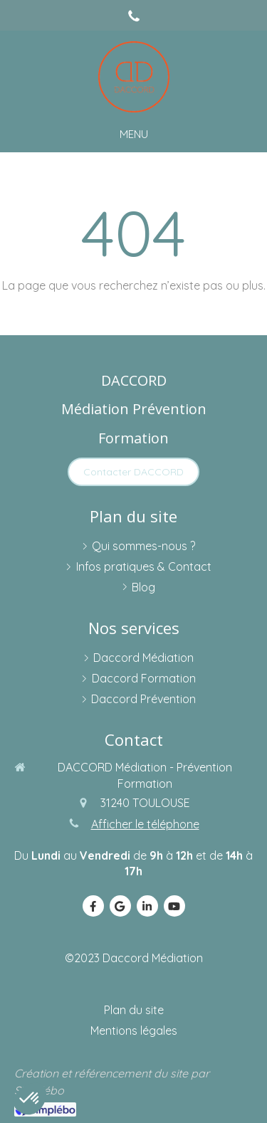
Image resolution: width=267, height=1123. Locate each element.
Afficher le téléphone (145, 824)
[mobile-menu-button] (134, 134)
